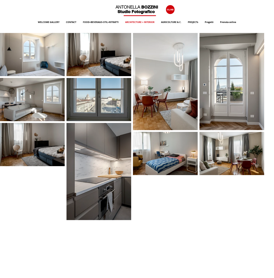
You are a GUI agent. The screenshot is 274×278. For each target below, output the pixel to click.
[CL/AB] (170, 9)
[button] (101, 20)
